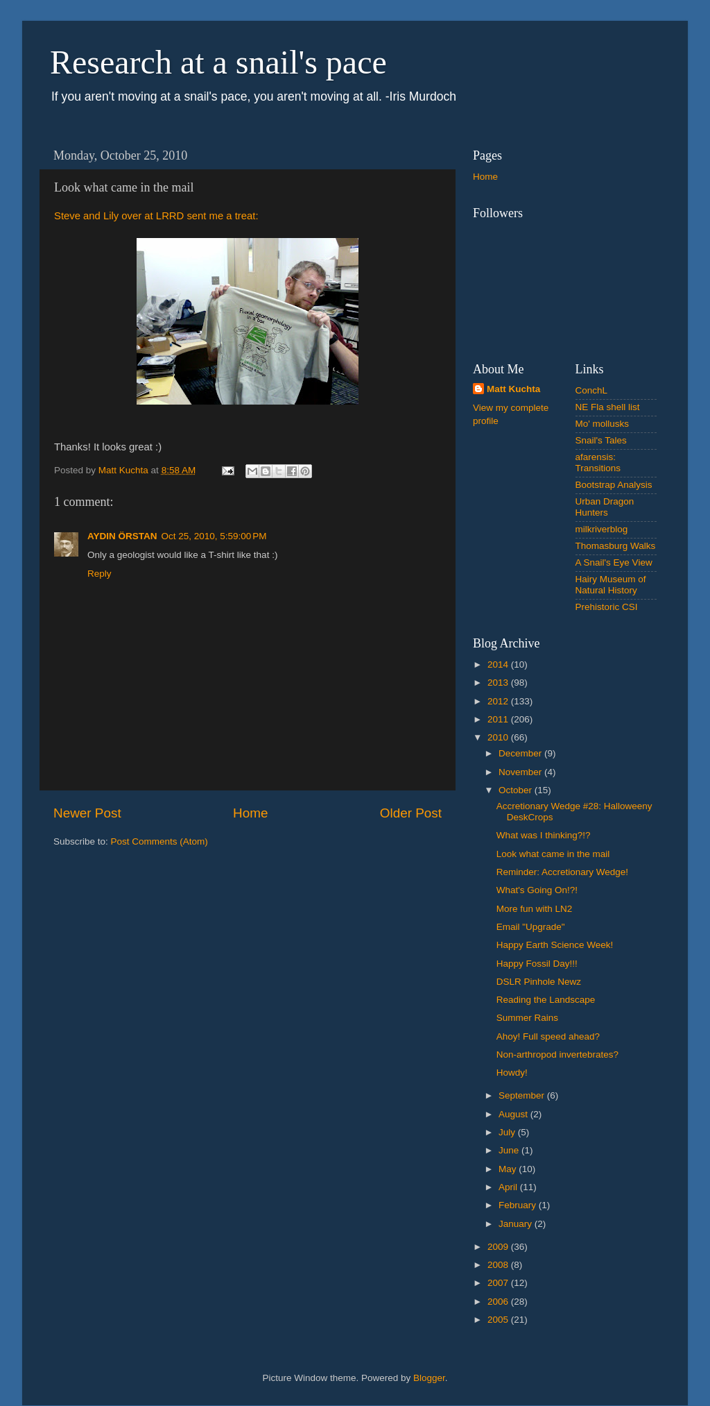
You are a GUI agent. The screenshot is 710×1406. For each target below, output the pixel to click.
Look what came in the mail (553, 854)
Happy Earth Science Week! (555, 945)
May (509, 1169)
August (514, 1114)
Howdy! (512, 1072)
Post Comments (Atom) (159, 841)
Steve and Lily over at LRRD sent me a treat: (156, 215)
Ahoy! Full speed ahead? (548, 1036)
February (519, 1205)
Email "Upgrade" (530, 927)
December (521, 753)
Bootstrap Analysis (613, 485)
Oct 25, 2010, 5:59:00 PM (214, 536)
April (509, 1187)
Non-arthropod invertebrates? (557, 1054)
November (521, 772)
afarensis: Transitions (598, 462)
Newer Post (87, 813)
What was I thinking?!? (543, 835)
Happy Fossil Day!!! (537, 963)
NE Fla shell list (607, 407)
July (508, 1132)
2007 (499, 1283)
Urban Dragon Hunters (604, 507)
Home (250, 813)
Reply (99, 573)
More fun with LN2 (534, 909)
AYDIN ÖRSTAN (122, 536)
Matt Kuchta (513, 389)
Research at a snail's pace (218, 62)
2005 (499, 1319)
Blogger (429, 1378)
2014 (499, 664)
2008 (499, 1265)
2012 (499, 701)
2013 (499, 682)
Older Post (411, 813)
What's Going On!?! (537, 890)
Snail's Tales (601, 440)
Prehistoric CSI (606, 607)
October (517, 790)
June (510, 1150)
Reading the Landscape (546, 999)
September (523, 1095)
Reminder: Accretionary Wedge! (562, 872)
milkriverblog (601, 529)
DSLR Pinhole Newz (538, 981)
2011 (499, 719)
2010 (499, 737)
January (517, 1224)
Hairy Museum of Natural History (610, 584)
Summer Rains (527, 1018)
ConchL (591, 390)
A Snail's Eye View (613, 562)
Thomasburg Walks (615, 546)
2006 (499, 1301)
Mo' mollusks (602, 423)
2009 (499, 1247)
